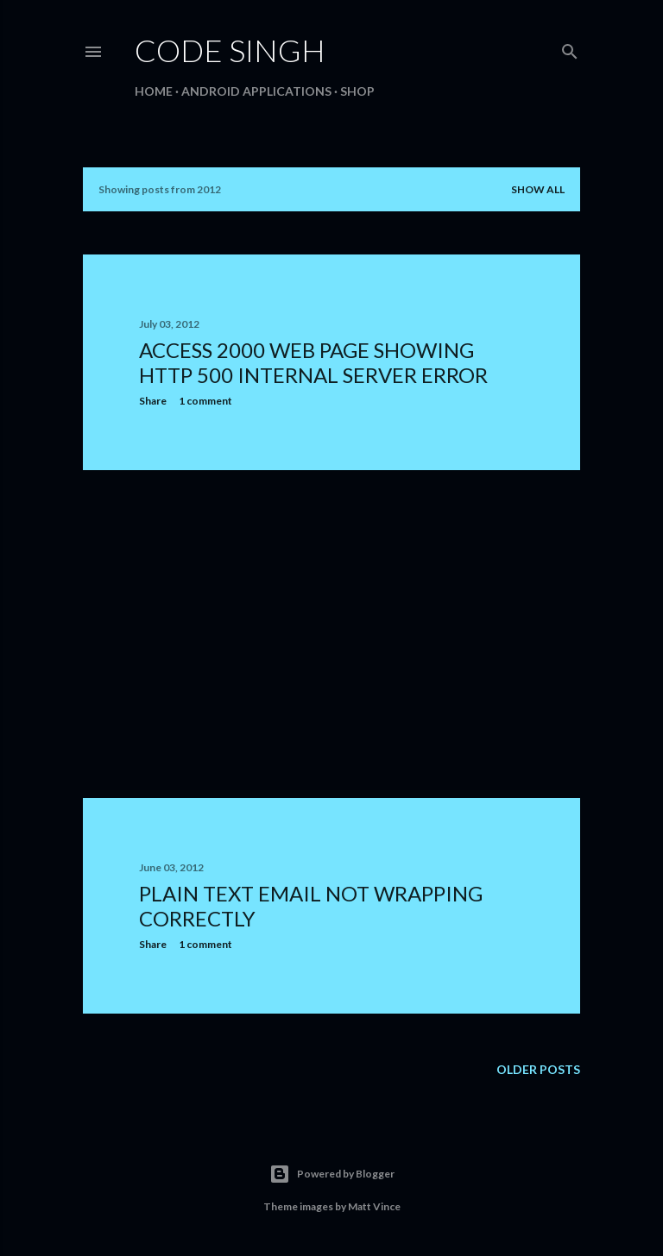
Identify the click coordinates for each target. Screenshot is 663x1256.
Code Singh (230, 50)
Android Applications (256, 91)
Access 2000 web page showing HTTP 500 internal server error (313, 362)
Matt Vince (374, 1206)
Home (154, 91)
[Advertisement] (331, 634)
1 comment (205, 400)
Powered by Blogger (332, 1174)
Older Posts (538, 1069)
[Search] (569, 48)
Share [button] (153, 400)
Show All (538, 189)
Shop (357, 91)
